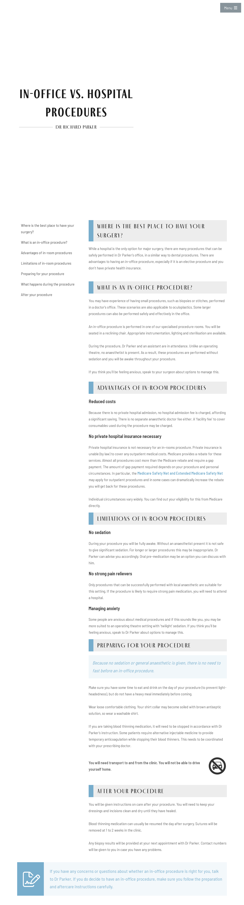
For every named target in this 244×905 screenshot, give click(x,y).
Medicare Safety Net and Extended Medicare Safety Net (180, 473)
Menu (230, 8)
